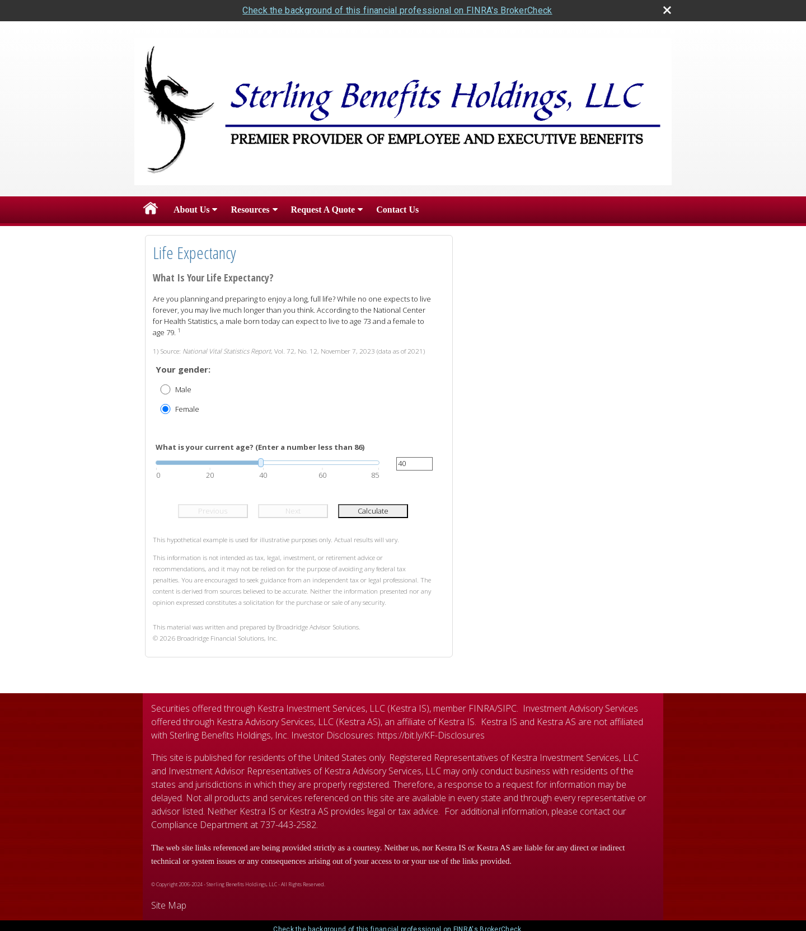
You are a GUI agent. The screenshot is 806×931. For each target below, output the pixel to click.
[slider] (267, 462)
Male (183, 389)
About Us (191, 209)
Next (293, 511)
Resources (250, 209)
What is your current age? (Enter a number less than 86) (260, 447)
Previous (212, 511)
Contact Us (397, 209)
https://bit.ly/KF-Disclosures (431, 735)
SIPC (507, 708)
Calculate (373, 511)
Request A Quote (323, 209)
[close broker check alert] (667, 10)
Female (187, 409)
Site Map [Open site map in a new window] (168, 905)
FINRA (481, 708)
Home (150, 209)
